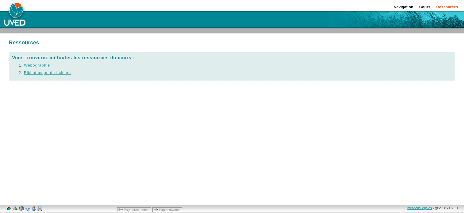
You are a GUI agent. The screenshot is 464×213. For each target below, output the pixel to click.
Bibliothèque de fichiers (47, 72)
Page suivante (167, 209)
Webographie (37, 65)
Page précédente (133, 209)
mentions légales (419, 208)
